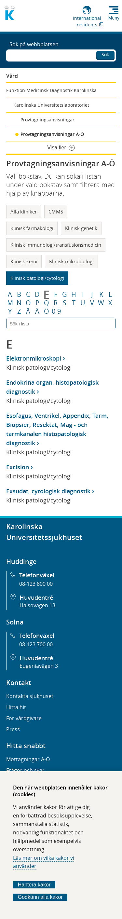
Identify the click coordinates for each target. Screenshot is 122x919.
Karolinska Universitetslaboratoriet (51, 105)
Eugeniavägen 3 (39, 665)
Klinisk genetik (81, 228)
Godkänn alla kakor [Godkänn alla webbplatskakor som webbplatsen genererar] (40, 897)
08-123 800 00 (36, 583)
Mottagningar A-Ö (28, 759)
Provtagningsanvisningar (47, 120)
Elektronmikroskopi (33, 358)
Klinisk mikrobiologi (71, 261)
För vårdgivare (24, 718)
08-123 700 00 (36, 644)
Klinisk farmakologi (31, 228)
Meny (113, 18)
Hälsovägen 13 (37, 605)
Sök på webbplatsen (34, 44)
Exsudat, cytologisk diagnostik (48, 491)
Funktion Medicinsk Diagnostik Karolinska (51, 90)
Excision (17, 467)
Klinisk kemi (23, 261)
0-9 (56, 311)
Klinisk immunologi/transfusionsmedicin (55, 244)
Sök (105, 54)
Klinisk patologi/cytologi (37, 278)
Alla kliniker (23, 211)
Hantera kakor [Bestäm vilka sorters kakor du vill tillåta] (34, 884)
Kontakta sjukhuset (29, 696)
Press (13, 729)
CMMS (55, 211)
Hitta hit (16, 707)
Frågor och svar (25, 770)
